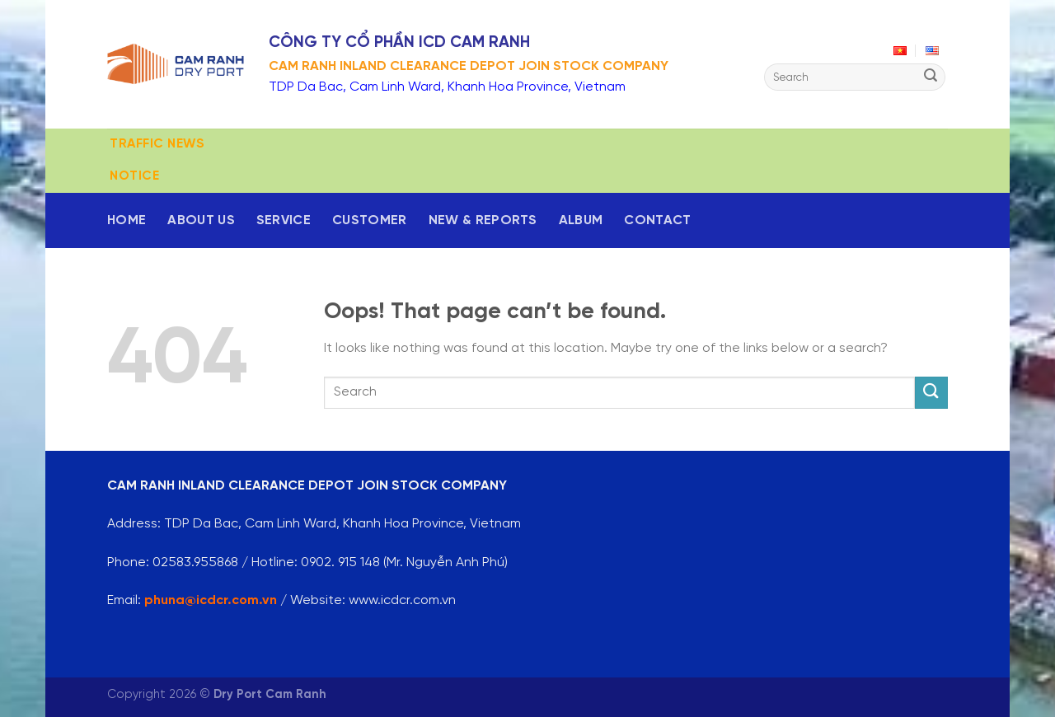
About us (201, 220)
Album (581, 220)
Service (283, 220)
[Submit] (931, 77)
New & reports (483, 220)
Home (126, 220)
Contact (657, 220)
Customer (369, 220)
